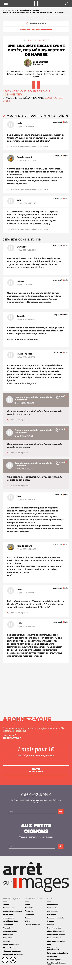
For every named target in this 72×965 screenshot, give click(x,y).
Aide (49, 944)
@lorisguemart (38, 64)
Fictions (6, 905)
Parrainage (51, 914)
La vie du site (52, 908)
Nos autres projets (54, 928)
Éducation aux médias (55, 918)
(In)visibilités (8, 935)
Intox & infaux (8, 914)
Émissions (29, 911)
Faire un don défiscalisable (57, 953)
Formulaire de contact (56, 935)
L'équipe (50, 924)
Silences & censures (10, 948)
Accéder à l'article (36, 23)
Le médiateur (52, 911)
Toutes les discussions (55, 938)
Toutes (27, 905)
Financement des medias (13, 954)
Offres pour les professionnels (53, 949)
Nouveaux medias (10, 931)
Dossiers (28, 918)
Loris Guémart (40, 62)
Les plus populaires (32, 924)
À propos (50, 921)
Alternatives (7, 928)
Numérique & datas (10, 921)
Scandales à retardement (12, 911)
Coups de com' (8, 908)
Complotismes (8, 938)
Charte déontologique (55, 931)
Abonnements (52, 905)
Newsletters (52, 956)
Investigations (8, 918)
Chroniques (29, 914)
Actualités (29, 908)
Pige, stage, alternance (56, 941)
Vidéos (27, 921)
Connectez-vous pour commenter (36, 30)
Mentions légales (53, 960)
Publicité (6, 941)
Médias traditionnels (11, 944)
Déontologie (8, 924)
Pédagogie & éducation (12, 951)
